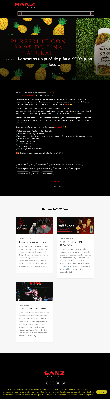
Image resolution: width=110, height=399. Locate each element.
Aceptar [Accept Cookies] (102, 393)
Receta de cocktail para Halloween (34, 242)
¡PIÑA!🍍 (51, 93)
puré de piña (58, 127)
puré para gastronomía (25, 169)
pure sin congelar (60, 169)
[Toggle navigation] (93, 5)
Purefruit (35, 173)
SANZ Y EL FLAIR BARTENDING (33, 308)
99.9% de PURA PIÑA (26, 95)
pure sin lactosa (23, 173)
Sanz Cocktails (47, 173)
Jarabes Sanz (22, 164)
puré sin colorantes (43, 169)
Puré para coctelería (74, 164)
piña (66, 104)
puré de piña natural (57, 164)
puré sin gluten (75, 169)
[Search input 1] (56, 13)
